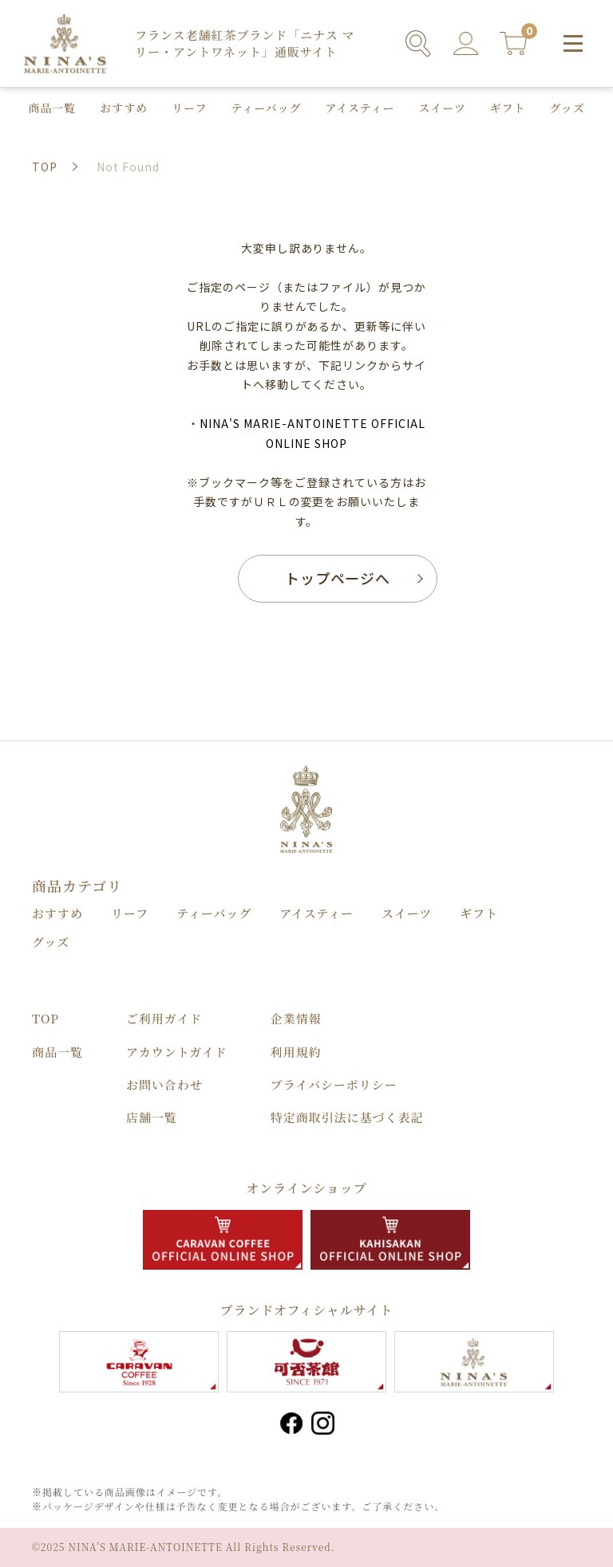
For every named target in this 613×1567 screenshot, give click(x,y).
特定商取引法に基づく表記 (347, 1117)
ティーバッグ (266, 107)
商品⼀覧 (52, 107)
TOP (45, 1018)
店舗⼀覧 (151, 1117)
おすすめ (124, 107)
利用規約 (296, 1051)
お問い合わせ (164, 1084)
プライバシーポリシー (334, 1084)
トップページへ (338, 577)
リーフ (189, 107)
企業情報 (296, 1018)
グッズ (567, 107)
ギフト (508, 107)
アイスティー (359, 107)
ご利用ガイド (164, 1018)
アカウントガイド (176, 1051)
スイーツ (442, 107)
